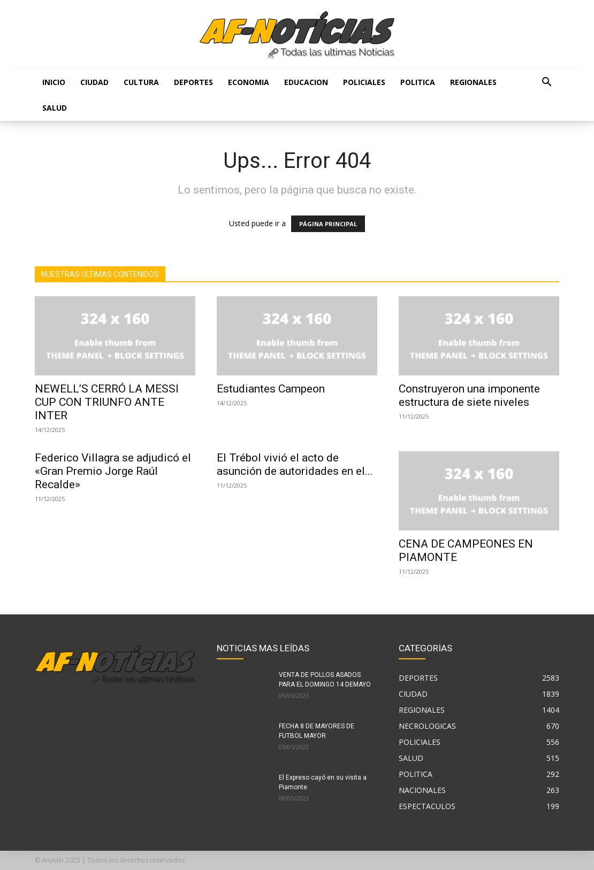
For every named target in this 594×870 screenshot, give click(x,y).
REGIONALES (473, 82)
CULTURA (141, 82)
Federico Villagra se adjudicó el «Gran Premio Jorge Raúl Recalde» (113, 471)
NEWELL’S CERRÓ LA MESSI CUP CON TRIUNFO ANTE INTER (107, 402)
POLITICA (417, 82)
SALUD (54, 108)
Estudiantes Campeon (271, 388)
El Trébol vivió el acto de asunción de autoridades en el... (295, 464)
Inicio (53, 82)
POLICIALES (364, 82)
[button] (546, 83)
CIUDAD (94, 82)
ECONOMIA (248, 82)
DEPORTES (193, 82)
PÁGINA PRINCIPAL (328, 224)
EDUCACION (306, 82)
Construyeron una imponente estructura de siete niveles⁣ (469, 395)
